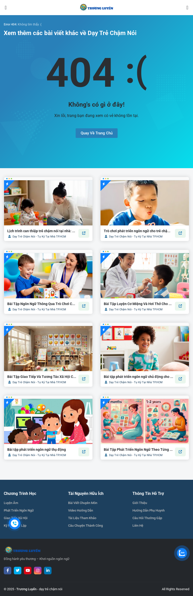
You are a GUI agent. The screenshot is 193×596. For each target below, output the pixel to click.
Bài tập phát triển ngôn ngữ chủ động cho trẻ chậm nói (138, 377)
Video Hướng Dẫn (80, 510)
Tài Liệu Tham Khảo (82, 518)
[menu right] (183, 7)
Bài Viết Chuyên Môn (82, 503)
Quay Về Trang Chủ (97, 133)
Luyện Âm (11, 503)
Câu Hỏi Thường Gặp (147, 518)
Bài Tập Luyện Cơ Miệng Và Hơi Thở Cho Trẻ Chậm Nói (138, 304)
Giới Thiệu (139, 503)
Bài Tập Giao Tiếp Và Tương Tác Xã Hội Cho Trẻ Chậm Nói (42, 377)
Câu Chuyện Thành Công (85, 525)
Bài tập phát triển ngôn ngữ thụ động (36, 450)
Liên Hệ (137, 525)
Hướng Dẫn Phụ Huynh (148, 510)
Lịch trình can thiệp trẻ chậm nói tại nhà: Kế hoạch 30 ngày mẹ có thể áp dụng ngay (42, 231)
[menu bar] (9, 7)
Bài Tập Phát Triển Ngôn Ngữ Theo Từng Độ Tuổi (138, 450)
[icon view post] (83, 233)
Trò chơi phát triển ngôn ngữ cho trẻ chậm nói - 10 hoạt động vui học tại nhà (138, 231)
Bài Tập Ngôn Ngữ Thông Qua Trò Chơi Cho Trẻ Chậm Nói (42, 304)
